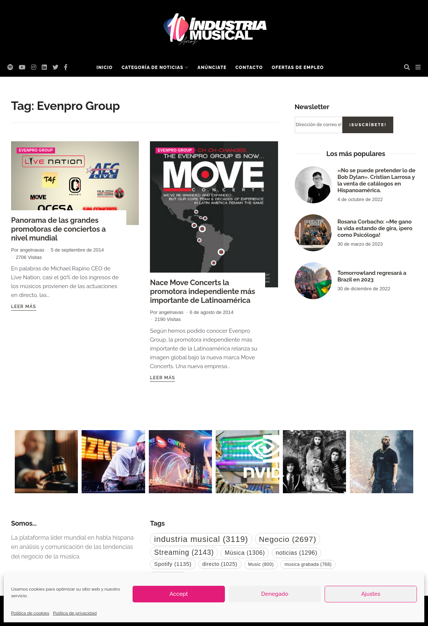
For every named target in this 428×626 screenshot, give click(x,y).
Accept (179, 594)
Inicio (104, 67)
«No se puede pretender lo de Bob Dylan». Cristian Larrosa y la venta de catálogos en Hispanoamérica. (376, 180)
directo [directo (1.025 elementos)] (219, 564)
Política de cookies (30, 613)
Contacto (249, 67)
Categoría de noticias (152, 67)
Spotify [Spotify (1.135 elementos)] (172, 564)
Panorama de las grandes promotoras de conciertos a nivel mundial (58, 229)
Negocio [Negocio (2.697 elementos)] (287, 539)
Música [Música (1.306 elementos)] (245, 553)
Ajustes (370, 594)
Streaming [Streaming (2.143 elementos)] (184, 552)
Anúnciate (212, 67)
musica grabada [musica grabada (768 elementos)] (308, 564)
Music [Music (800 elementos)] (261, 564)
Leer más (23, 306)
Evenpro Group (36, 150)
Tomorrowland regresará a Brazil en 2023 (372, 276)
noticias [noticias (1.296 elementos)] (297, 553)
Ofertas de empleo (298, 67)
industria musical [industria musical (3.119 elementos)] (201, 539)
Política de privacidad (74, 613)
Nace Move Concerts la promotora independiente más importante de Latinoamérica (202, 291)
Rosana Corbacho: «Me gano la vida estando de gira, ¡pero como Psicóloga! (375, 228)
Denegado (274, 594)
